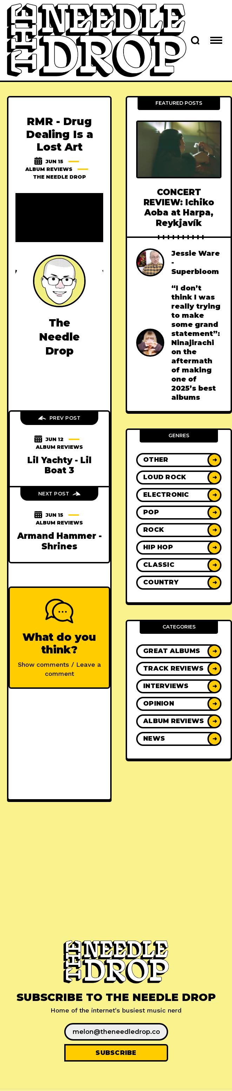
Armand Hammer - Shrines (59, 541)
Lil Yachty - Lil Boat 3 (59, 465)
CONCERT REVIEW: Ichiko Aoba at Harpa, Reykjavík (179, 207)
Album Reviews (48, 169)
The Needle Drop (59, 177)
